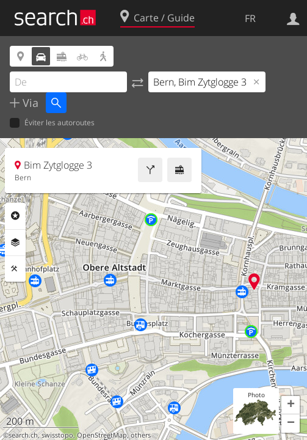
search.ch (23, 435)
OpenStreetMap (102, 435)
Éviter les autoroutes (52, 123)
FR (250, 18)
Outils (15, 269)
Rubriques (15, 216)
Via (29, 102)
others (141, 435)
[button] (290, 405)
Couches (15, 242)
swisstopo (57, 435)
